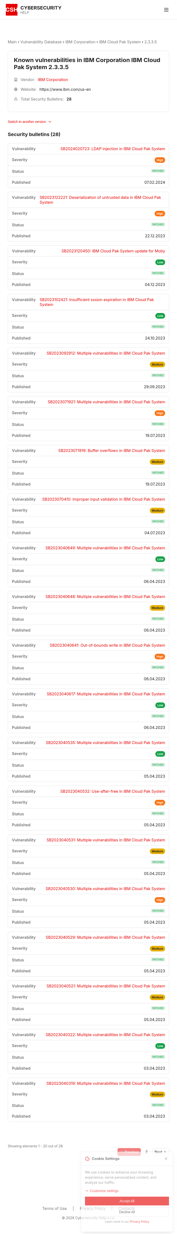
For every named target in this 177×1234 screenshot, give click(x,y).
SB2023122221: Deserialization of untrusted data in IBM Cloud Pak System (100, 200)
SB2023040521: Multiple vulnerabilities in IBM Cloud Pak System (106, 986)
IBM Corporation (80, 41)
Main (12, 41)
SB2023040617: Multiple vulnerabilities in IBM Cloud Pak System (106, 693)
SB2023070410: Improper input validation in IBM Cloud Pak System (103, 499)
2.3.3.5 (150, 41)
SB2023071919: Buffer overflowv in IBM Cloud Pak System (111, 450)
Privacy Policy (92, 1208)
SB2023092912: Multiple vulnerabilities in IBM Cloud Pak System (106, 353)
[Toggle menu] (166, 10)
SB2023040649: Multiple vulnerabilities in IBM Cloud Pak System (105, 547)
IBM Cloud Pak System (120, 41)
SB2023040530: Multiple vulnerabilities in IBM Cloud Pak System (105, 888)
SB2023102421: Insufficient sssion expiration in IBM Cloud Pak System (97, 302)
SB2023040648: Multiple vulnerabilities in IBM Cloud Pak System (105, 596)
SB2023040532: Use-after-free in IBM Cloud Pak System (112, 791)
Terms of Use (54, 1208)
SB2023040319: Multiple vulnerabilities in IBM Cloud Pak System (105, 1083)
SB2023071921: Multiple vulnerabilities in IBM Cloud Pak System (106, 401)
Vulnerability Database (41, 41)
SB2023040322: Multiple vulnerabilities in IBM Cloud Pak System (105, 1034)
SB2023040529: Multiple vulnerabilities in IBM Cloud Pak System (105, 937)
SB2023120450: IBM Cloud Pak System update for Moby (113, 251)
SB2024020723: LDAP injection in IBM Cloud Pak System (112, 148)
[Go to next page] (160, 1152)
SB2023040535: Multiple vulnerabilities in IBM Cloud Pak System (105, 742)
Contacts (126, 1208)
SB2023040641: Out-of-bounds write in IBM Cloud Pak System (107, 645)
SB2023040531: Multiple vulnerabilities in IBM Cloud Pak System (106, 840)
